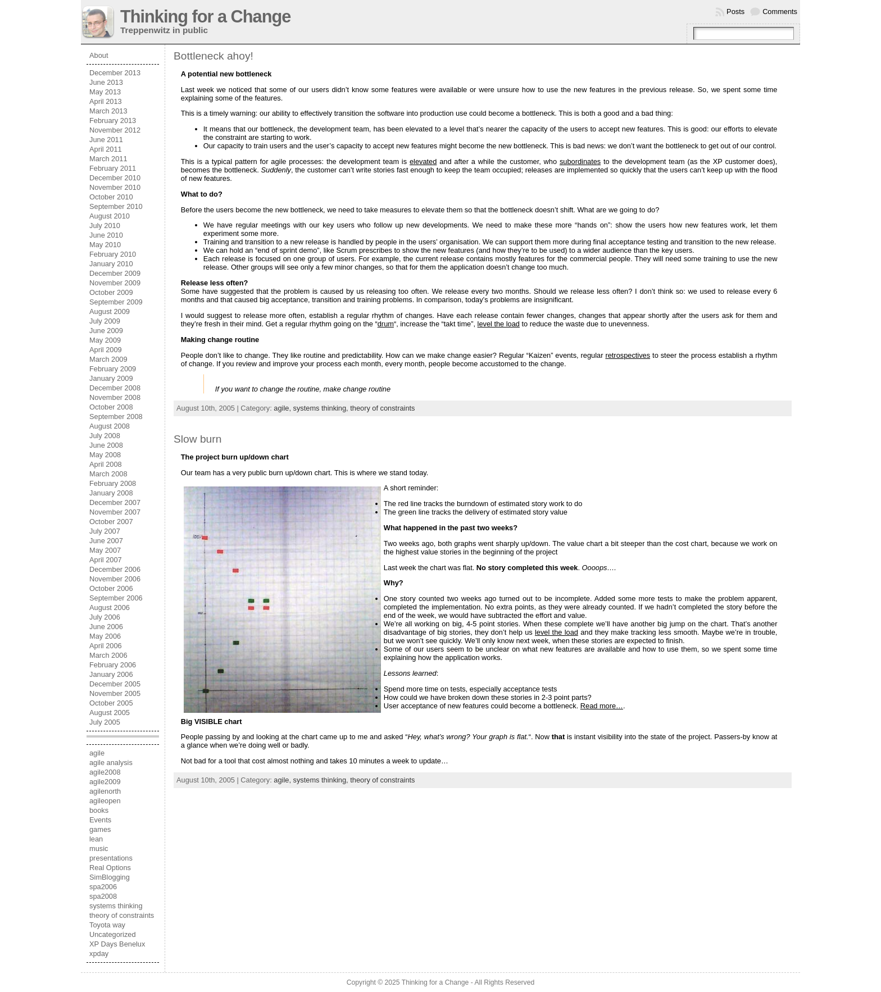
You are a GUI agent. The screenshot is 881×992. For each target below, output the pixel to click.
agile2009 (105, 781)
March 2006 (108, 655)
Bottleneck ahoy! (213, 56)
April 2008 (105, 464)
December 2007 (114, 502)
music (98, 848)
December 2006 (114, 569)
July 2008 (104, 435)
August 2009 (109, 311)
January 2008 (111, 493)
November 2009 (114, 283)
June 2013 (106, 82)
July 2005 (104, 722)
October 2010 (111, 197)
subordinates (580, 161)
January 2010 (111, 264)
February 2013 (112, 120)
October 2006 (111, 588)
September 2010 (116, 206)
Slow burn (197, 439)
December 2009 (114, 273)
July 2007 (104, 531)
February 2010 (112, 254)
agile (97, 753)
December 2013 (114, 73)
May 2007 (105, 550)
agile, (283, 408)
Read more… (601, 706)
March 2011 (108, 158)
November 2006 (114, 579)
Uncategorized (112, 934)
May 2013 (105, 92)
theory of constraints (121, 915)
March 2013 (108, 111)
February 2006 (112, 665)
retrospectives (627, 355)
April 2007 (105, 560)
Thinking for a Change (205, 16)
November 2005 (114, 693)
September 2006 (116, 598)
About (98, 55)
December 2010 (114, 178)
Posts (735, 11)
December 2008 (114, 388)
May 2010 (105, 244)
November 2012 (114, 130)
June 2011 (106, 139)
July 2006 (104, 617)
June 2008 (106, 445)
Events (100, 820)
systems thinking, (322, 408)
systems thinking (116, 906)
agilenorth (105, 791)
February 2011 (112, 168)
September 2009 (116, 302)
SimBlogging (109, 877)
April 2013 (105, 101)
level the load (499, 324)
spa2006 (103, 886)
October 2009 (111, 292)
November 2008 (114, 397)
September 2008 (116, 416)
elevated (423, 161)
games (100, 829)
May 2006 (105, 636)
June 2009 (106, 330)
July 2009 (104, 321)
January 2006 (111, 674)
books (98, 810)
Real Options (110, 867)
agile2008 (105, 772)
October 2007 (111, 521)
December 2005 (114, 684)
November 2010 (114, 187)
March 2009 (108, 359)
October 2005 (111, 703)
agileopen (105, 801)
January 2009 (111, 378)
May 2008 (105, 455)
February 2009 (112, 369)
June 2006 (106, 626)
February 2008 (112, 483)
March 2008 (108, 474)
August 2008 (109, 426)
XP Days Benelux (117, 944)
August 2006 (109, 607)
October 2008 (111, 407)
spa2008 (103, 896)
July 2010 (104, 225)
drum (386, 324)
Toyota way (107, 925)
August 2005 (109, 712)
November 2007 (114, 512)
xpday (98, 953)
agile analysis (111, 762)
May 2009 (105, 340)
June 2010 (106, 235)
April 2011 (105, 149)
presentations (111, 858)
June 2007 (106, 540)
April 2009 (105, 349)
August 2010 (109, 216)
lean (96, 839)
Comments (779, 11)
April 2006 (105, 645)
